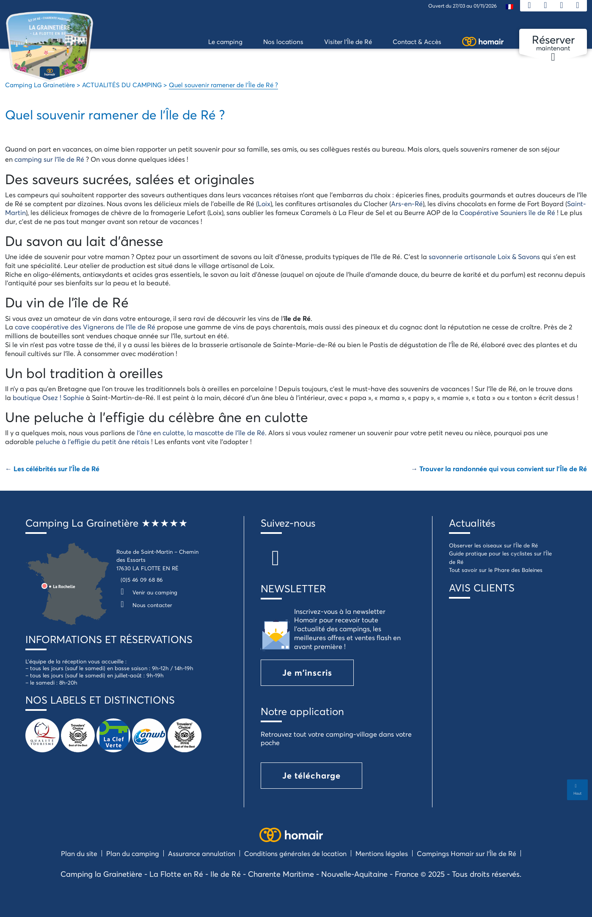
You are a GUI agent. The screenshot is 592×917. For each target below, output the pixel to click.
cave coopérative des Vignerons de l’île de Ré (85, 326)
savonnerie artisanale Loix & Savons (484, 256)
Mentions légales (381, 853)
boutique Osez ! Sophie (48, 397)
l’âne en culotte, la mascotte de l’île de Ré (201, 432)
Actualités (472, 523)
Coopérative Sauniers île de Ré (507, 212)
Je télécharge (311, 775)
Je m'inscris (307, 672)
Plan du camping (132, 853)
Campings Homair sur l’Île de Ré (466, 853)
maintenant (553, 43)
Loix (264, 203)
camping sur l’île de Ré (49, 159)
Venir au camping (146, 592)
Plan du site (79, 853)
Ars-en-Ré (407, 203)
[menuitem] (509, 6)
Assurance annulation (201, 853)
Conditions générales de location (295, 853)
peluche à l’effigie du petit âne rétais (92, 441)
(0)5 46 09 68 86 (142, 579)
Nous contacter (144, 605)
